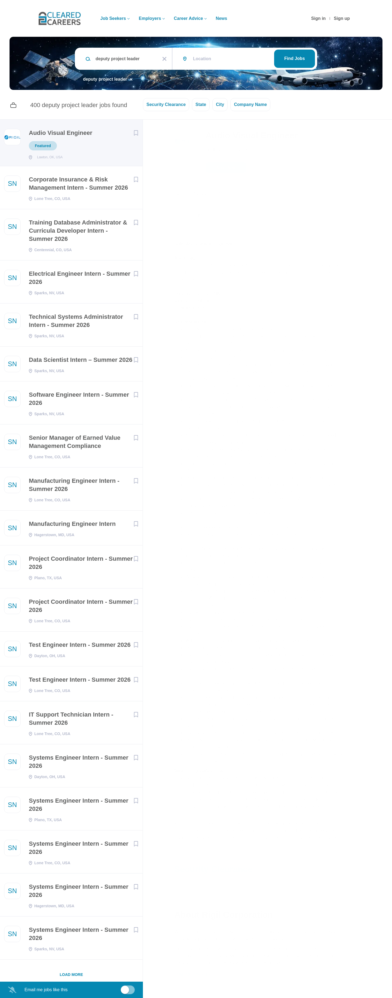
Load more (71, 976)
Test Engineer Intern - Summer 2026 (80, 646)
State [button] (200, 104)
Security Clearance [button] (166, 104)
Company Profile (192, 974)
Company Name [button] (250, 104)
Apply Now (226, 167)
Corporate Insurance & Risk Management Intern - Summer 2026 (78, 185)
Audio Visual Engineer (60, 132)
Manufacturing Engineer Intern (72, 525)
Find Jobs (294, 58)
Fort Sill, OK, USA (191, 193)
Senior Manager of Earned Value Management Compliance (74, 443)
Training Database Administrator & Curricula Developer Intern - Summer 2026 (78, 232)
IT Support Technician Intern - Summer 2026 (71, 720)
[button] (353, 168)
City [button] (220, 104)
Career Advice (188, 18)
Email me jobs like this (46, 989)
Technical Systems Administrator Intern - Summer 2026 (76, 322)
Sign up (342, 18)
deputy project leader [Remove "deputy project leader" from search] (105, 79)
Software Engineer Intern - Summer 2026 (79, 400)
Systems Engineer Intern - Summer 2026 (78, 763)
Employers (150, 18)
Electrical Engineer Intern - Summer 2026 (79, 279)
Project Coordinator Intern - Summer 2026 (81, 564)
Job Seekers (113, 18)
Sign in (318, 18)
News (221, 18)
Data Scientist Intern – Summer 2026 (80, 361)
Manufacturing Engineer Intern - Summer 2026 (74, 486)
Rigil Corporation (228, 149)
